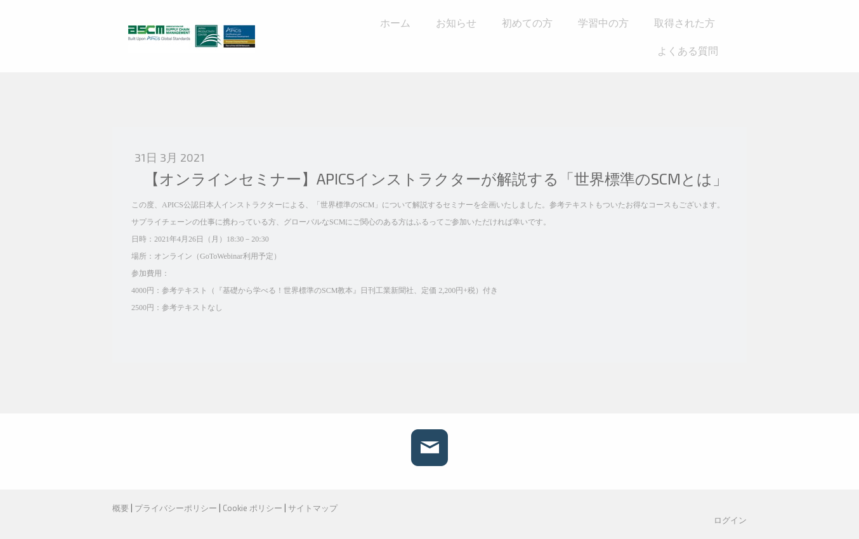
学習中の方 (603, 22)
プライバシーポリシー (175, 508)
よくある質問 (687, 50)
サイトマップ (313, 508)
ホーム (395, 22)
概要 (120, 508)
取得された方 (684, 22)
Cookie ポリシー (252, 508)
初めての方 (527, 22)
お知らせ (456, 22)
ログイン (730, 520)
